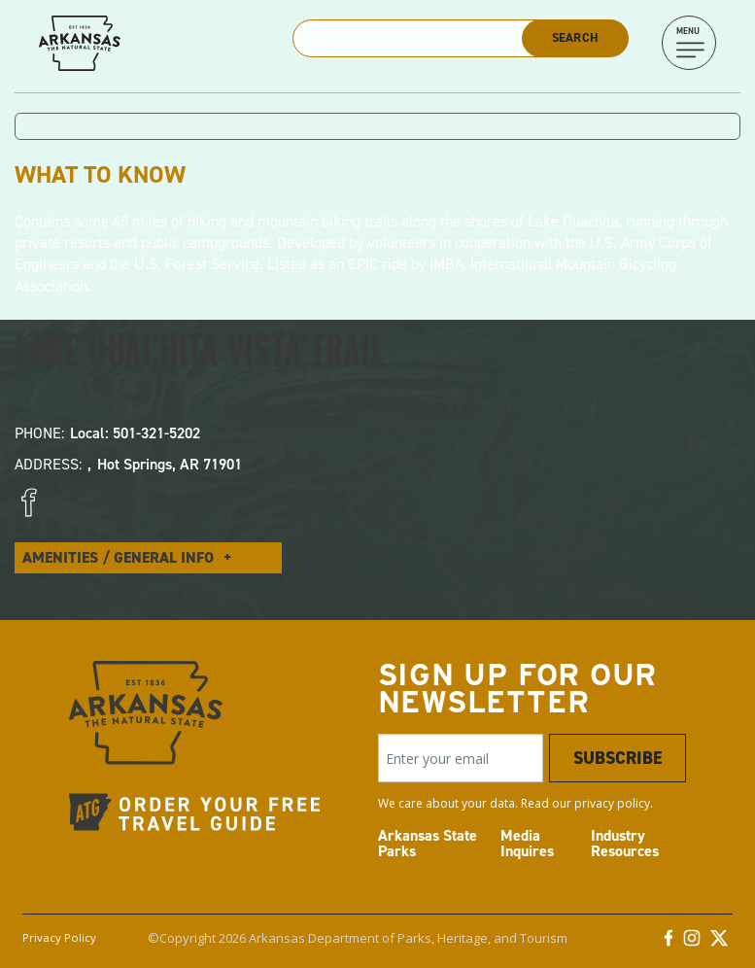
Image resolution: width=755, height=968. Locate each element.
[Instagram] (692, 943)
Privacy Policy (59, 937)
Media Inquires (527, 843)
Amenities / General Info (118, 557)
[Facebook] (668, 943)
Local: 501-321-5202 (135, 433)
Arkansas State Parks (427, 843)
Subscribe (617, 758)
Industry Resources (625, 843)
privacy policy (612, 803)
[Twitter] (719, 943)
